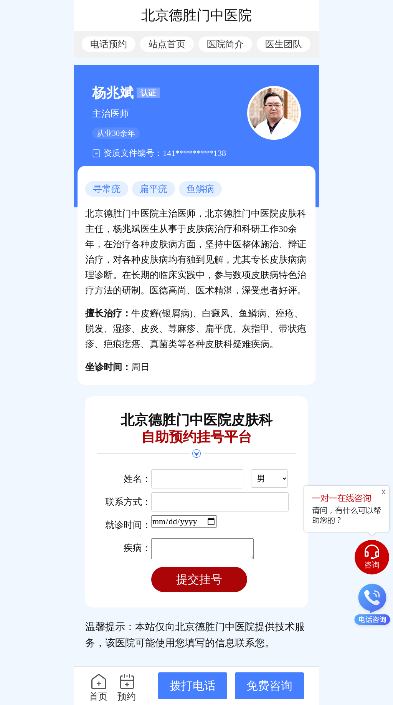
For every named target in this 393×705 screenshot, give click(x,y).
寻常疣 (107, 189)
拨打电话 (193, 685)
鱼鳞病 (200, 189)
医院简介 (225, 44)
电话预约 (108, 44)
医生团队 (283, 44)
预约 (126, 687)
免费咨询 (269, 685)
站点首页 (167, 44)
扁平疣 (153, 189)
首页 (98, 687)
